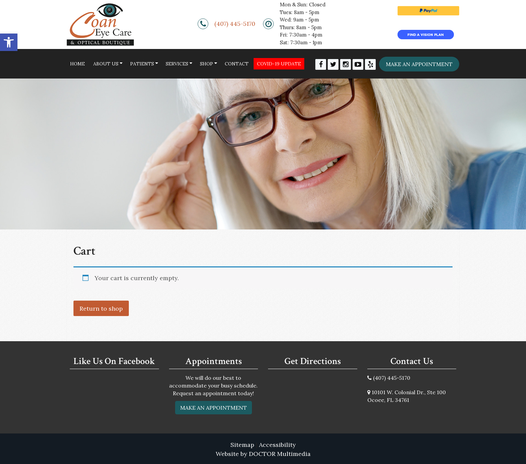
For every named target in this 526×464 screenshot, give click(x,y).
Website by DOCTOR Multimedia (263, 454)
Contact (237, 64)
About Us (105, 64)
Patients (142, 64)
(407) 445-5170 (234, 24)
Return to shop (101, 308)
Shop (206, 64)
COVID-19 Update (279, 64)
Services (177, 64)
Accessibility (277, 445)
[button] (8, 42)
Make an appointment (419, 64)
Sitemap (242, 445)
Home (77, 64)
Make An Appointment (213, 407)
